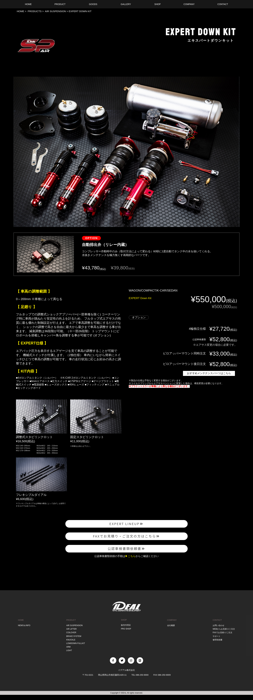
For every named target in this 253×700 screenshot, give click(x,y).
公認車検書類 (196, 339)
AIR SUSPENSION (55, 11)
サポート (215, 642)
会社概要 (170, 632)
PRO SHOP (126, 635)
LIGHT (69, 655)
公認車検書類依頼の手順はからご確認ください (126, 563)
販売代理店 (126, 632)
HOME (20, 11)
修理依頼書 (216, 645)
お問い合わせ (217, 632)
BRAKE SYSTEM (73, 642)
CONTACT (216, 627)
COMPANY (171, 627)
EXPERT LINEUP (126, 524)
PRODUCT (71, 627)
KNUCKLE (70, 645)
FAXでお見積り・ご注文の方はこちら (126, 539)
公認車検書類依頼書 (126, 554)
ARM (68, 652)
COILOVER (71, 639)
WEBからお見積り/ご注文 (223, 635)
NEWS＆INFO (24, 632)
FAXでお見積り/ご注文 (222, 639)
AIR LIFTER (71, 635)
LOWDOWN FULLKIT (76, 649)
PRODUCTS (34, 11)
